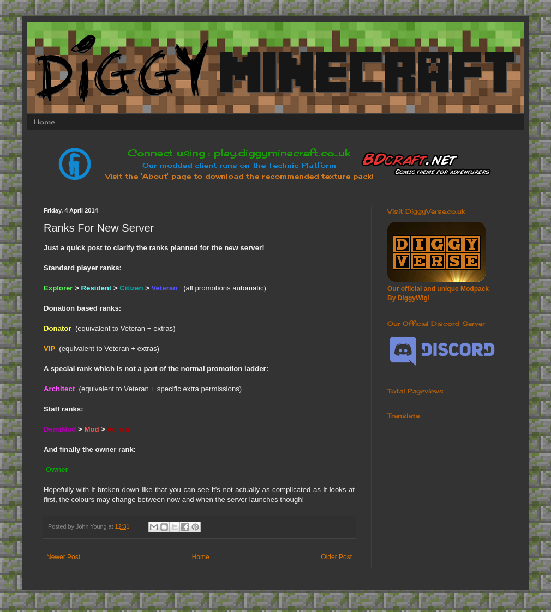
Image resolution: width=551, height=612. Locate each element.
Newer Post (63, 557)
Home (44, 122)
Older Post (336, 557)
